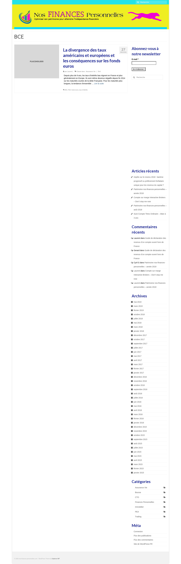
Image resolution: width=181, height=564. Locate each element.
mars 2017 (138, 364)
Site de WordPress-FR (143, 544)
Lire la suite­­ (99, 83)
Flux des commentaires (143, 540)
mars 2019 (138, 306)
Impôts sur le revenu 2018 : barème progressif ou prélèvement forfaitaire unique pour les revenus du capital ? (149, 181)
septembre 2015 (140, 439)
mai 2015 (137, 456)
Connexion (138, 531)
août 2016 (138, 393)
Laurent (69, 71)
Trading (138, 517)
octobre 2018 (139, 314)
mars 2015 (138, 464)
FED (69, 90)
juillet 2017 (138, 348)
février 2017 (139, 368)
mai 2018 (137, 323)
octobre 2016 (139, 385)
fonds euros (75, 90)
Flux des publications (142, 536)
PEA (137, 512)
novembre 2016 (140, 381)
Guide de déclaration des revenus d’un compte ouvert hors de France (150, 242)
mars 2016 (138, 414)
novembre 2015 (140, 431)
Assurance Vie (91, 71)
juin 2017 (137, 352)
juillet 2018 (138, 319)
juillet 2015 (138, 448)
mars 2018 (138, 327)
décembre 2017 (140, 335)
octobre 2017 (139, 339)
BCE (66, 90)
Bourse (138, 492)
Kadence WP (56, 558)
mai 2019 (137, 302)
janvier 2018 (139, 331)
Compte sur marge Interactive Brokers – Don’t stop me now (148, 275)
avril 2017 (138, 360)
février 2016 (139, 418)
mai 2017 (137, 356)
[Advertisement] (149, 124)
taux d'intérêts (83, 90)
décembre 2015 (140, 427)
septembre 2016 (140, 389)
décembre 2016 (140, 377)
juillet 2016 (138, 398)
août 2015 (138, 443)
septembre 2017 (140, 344)
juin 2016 (137, 402)
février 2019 (139, 310)
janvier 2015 (139, 473)
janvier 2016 (139, 423)
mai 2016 (137, 406)
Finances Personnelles (144, 502)
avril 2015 (138, 460)
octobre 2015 (139, 435)
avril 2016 (138, 410)
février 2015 (139, 468)
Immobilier (139, 507)
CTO (137, 497)
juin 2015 (137, 452)
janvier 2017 (139, 373)
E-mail (135, 59)
